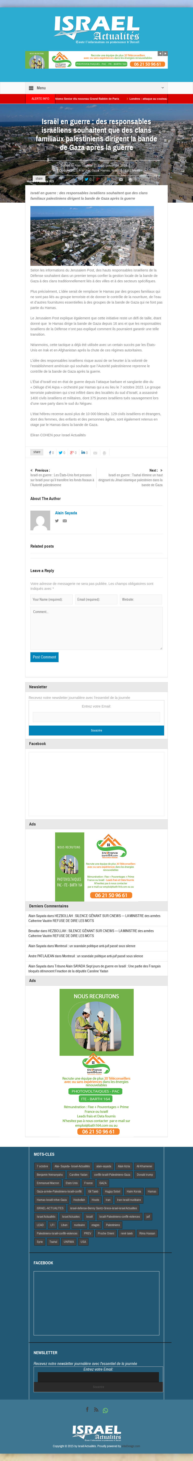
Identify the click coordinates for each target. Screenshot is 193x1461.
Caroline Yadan (78, 1175)
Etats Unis (72, 1183)
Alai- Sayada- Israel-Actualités (72, 1166)
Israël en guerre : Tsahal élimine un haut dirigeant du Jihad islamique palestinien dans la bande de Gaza (130, 477)
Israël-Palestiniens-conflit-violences (119, 1217)
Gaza (95, 170)
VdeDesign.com (131, 1446)
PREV (87, 1233)
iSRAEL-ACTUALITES (50, 1208)
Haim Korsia (134, 1191)
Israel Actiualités (46, 1217)
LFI (52, 1225)
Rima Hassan (147, 1233)
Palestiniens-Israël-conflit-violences (57, 1233)
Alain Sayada (83, 165)
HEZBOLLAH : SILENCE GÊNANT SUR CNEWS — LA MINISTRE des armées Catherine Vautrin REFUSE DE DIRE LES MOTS (91, 933)
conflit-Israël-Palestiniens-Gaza (112, 1175)
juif (148, 1217)
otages (95, 1225)
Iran (108, 1200)
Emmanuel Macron (48, 1183)
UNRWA (69, 1242)
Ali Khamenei (144, 1166)
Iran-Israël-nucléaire (129, 1200)
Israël (115, 170)
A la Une (84, 170)
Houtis (95, 1200)
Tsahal (53, 1242)
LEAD (40, 1225)
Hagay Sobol (112, 1191)
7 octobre (42, 1166)
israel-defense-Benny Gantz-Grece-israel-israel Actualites (103, 1208)
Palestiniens (113, 1225)
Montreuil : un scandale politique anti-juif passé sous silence (95, 946)
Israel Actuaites (71, 1217)
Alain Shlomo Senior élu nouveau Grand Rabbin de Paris (92, 98)
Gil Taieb (93, 1191)
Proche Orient (106, 1233)
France (88, 1183)
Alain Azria (124, 1166)
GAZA (103, 1183)
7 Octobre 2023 (67, 170)
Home (30, 181)
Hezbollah (79, 1200)
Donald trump (145, 1175)
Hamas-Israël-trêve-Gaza (52, 1200)
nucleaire (79, 1225)
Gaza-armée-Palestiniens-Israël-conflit (59, 1191)
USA (83, 1242)
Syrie (40, 1242)
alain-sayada (103, 1166)
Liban (64, 1225)
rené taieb (127, 1233)
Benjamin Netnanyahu (50, 1175)
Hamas (105, 170)
